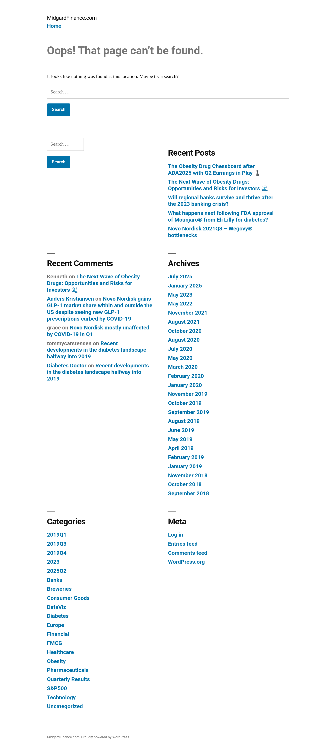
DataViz (56, 607)
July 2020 (180, 349)
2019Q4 (56, 553)
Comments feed (187, 553)
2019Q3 (56, 544)
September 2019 (188, 412)
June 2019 (181, 430)
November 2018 (188, 475)
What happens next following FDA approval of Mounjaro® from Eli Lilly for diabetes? (221, 216)
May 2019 (180, 439)
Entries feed (183, 544)
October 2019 (185, 403)
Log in (175, 534)
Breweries (59, 589)
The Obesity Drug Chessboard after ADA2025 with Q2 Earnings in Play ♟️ (214, 169)
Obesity (56, 661)
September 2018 (188, 493)
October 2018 (185, 484)
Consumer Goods (68, 598)
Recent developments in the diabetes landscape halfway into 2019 (96, 350)
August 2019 (184, 421)
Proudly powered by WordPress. (105, 737)
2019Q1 (56, 534)
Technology (61, 697)
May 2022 (180, 303)
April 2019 (181, 448)
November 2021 (188, 312)
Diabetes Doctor (66, 365)
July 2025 (180, 276)
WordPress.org (186, 562)
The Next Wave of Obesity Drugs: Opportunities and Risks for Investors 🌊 (218, 185)
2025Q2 (56, 571)
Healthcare (60, 652)
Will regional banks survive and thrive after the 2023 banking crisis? (220, 200)
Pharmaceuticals (67, 670)
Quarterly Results (68, 679)
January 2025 (185, 285)
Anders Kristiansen (70, 298)
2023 (53, 562)
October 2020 (185, 331)
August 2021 (184, 322)
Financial (58, 634)
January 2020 (185, 385)
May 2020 (180, 358)
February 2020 (186, 376)
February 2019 (186, 457)
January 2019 (185, 466)
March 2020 (183, 367)
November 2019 (188, 394)
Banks (54, 580)
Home (54, 26)
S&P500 (57, 688)
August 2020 (184, 340)
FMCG (54, 643)
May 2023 (180, 294)
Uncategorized (65, 706)
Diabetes (58, 616)
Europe (55, 625)
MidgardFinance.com (72, 18)
